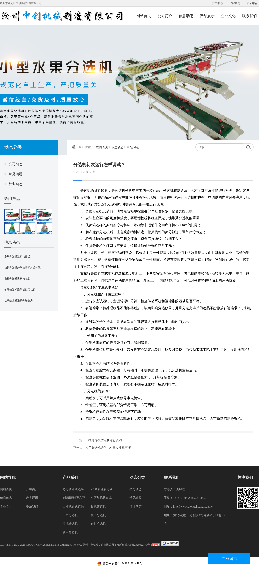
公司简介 (165, 16)
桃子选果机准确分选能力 (18, 300)
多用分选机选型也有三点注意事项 (108, 447)
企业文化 (228, 16)
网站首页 (143, 16)
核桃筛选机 (98, 506)
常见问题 (15, 174)
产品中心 (217, 3)
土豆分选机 (70, 515)
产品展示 (207, 16)
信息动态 (186, 16)
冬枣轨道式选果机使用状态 (19, 289)
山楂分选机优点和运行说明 (103, 440)
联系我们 (249, 16)
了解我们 (235, 3)
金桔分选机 (98, 523)
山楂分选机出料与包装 (17, 278)
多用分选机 (70, 532)
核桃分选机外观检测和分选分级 (22, 267)
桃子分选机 (98, 515)
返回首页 (102, 147)
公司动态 (15, 164)
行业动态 (15, 184)
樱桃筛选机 (70, 523)
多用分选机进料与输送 (17, 256)
